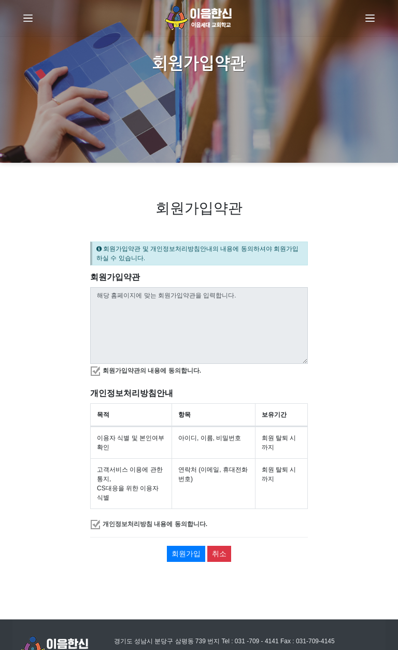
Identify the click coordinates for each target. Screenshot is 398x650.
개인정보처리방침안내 (131, 393)
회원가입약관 (115, 277)
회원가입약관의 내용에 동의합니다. (152, 370)
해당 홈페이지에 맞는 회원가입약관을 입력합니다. (199, 325)
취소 (219, 553)
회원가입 (186, 553)
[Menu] (28, 18)
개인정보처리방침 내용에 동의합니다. (155, 524)
